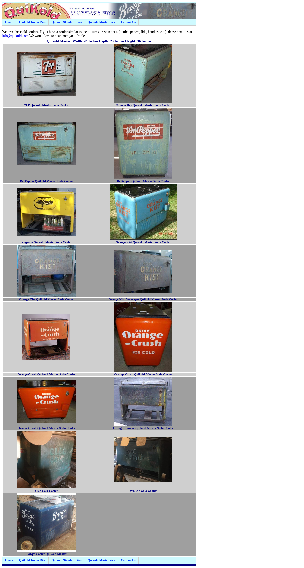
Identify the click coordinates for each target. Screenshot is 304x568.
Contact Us (128, 22)
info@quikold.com (15, 36)
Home (9, 22)
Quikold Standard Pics (67, 22)
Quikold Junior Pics (32, 22)
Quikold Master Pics (101, 22)
